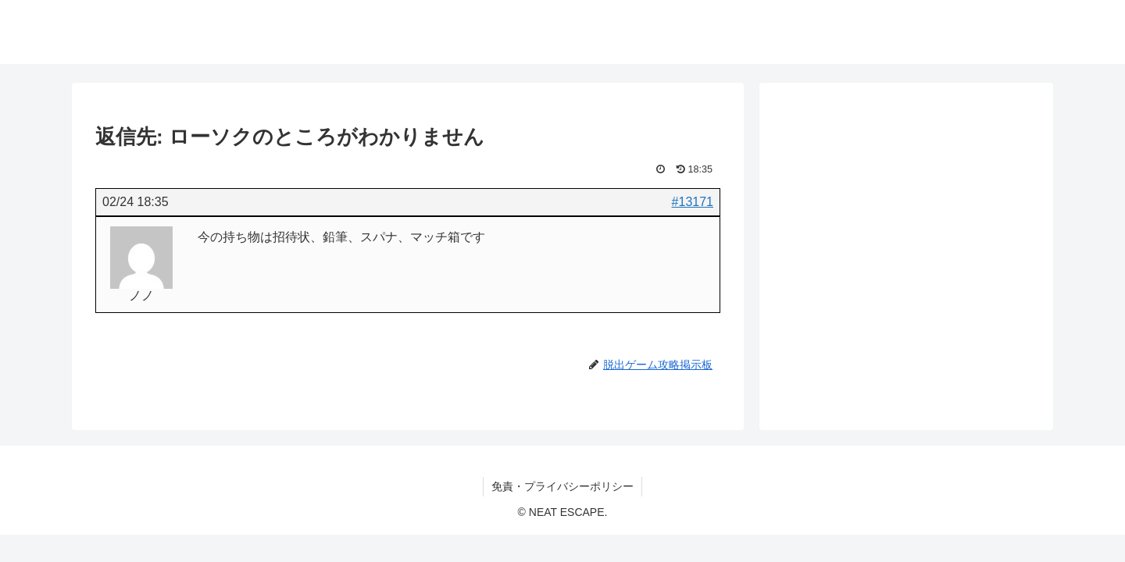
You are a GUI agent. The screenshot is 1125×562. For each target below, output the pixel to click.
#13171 (692, 201)
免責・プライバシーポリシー (562, 486)
